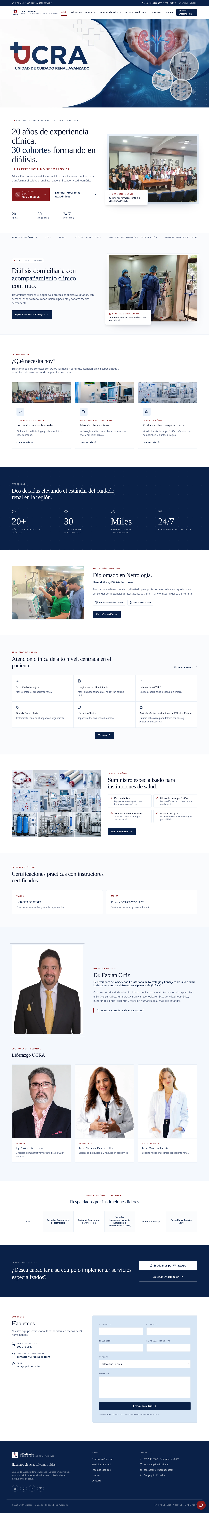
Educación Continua (83, 12)
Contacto (169, 12)
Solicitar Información (185, 12)
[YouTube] (40, 1488)
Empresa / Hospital (158, 1341)
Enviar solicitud (144, 1406)
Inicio (64, 13)
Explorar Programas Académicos (75, 194)
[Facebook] (23, 1488)
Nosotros (156, 12)
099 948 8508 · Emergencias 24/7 (161, 1459)
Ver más (104, 735)
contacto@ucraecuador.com (33, 1356)
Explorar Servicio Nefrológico (32, 314)
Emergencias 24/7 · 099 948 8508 (159, 2)
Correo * (152, 1324)
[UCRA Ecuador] (35, 12)
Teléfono (105, 1341)
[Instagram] (15, 1488)
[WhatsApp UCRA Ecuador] (201, 1505)
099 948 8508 (24, 1346)
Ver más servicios (185, 667)
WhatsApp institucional (156, 1464)
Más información (107, 614)
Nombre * (105, 1324)
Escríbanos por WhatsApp (168, 1265)
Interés (103, 1357)
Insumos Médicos (136, 12)
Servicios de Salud (110, 12)
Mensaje (104, 1373)
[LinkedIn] (32, 1488)
